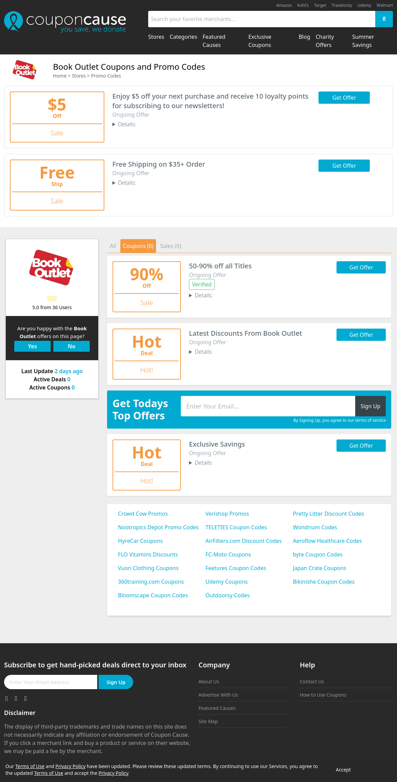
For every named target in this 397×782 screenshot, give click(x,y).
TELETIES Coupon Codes (236, 527)
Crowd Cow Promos (143, 513)
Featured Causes (217, 708)
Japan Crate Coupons (319, 568)
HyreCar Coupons (140, 541)
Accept (343, 769)
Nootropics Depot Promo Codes (158, 527)
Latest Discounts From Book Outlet (245, 333)
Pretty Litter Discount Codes (328, 513)
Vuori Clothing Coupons (148, 568)
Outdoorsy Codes (227, 595)
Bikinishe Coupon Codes (324, 581)
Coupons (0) (138, 246)
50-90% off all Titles (220, 265)
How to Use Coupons (323, 695)
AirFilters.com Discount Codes (243, 541)
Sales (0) (170, 246)
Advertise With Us (218, 695)
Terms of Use (30, 766)
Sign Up (115, 682)
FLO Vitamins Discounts (148, 554)
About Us (208, 681)
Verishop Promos (227, 513)
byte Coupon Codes (318, 554)
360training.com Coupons (151, 581)
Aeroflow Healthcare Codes (327, 541)
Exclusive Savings (217, 444)
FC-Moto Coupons (228, 554)
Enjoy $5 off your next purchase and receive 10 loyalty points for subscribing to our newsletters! (211, 100)
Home (60, 75)
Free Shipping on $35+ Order (159, 164)
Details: (127, 124)
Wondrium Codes (315, 527)
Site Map (208, 721)
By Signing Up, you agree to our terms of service (339, 420)
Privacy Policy (70, 766)
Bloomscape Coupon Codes (153, 595)
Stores (79, 75)
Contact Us (312, 681)
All (113, 246)
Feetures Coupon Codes (235, 568)
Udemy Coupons (226, 581)
